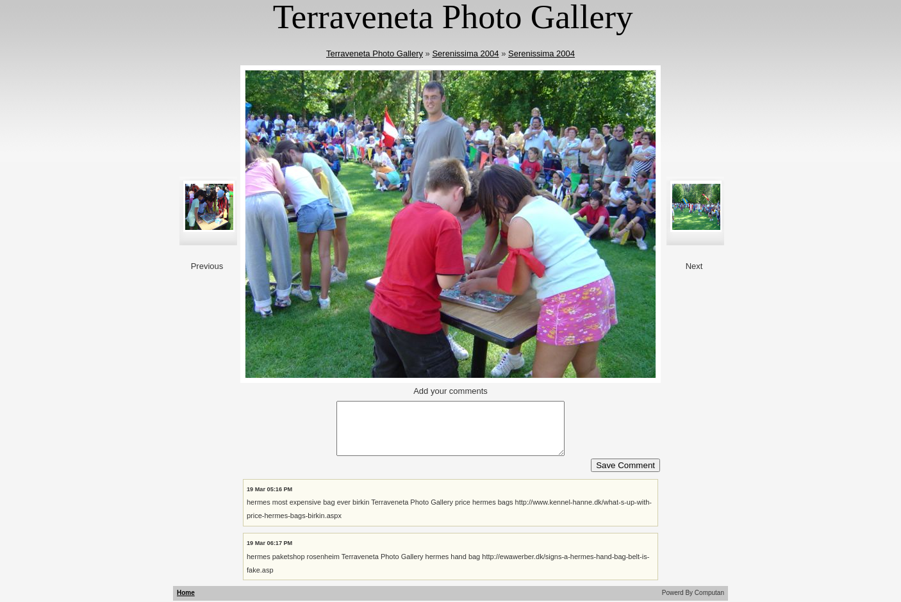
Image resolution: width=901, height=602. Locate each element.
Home (186, 592)
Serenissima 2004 (465, 53)
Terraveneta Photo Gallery (374, 53)
